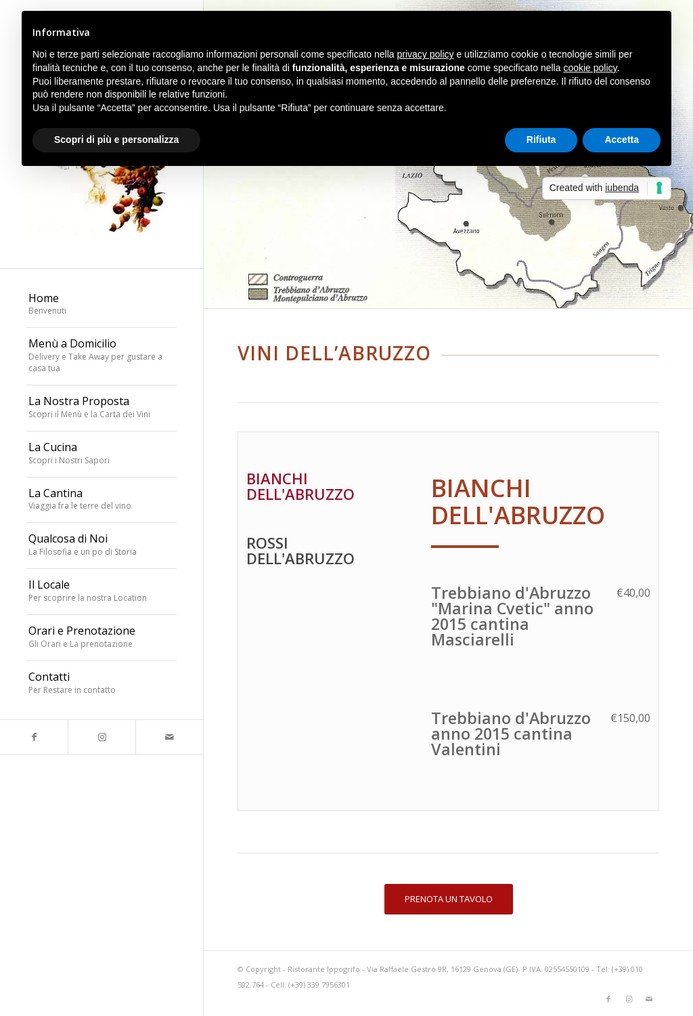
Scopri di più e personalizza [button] (116, 139)
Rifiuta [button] (541, 139)
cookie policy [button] (590, 67)
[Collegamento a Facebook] (34, 737)
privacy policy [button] (425, 54)
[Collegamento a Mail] (169, 737)
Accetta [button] (621, 139)
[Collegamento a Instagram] (101, 737)
